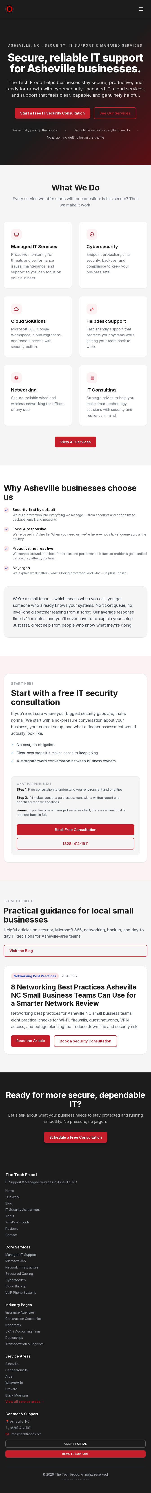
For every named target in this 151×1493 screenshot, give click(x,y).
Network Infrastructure (21, 1267)
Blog (8, 1203)
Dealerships (14, 1338)
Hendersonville (16, 1370)
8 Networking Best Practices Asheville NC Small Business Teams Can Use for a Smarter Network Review (74, 995)
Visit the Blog (21, 950)
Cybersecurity (15, 1280)
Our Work (12, 1197)
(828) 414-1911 (75, 843)
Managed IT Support (20, 1255)
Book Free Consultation (75, 829)
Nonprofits (13, 1325)
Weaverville (14, 1383)
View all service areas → (24, 1402)
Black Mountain (16, 1395)
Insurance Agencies (20, 1312)
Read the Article (30, 1040)
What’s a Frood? (17, 1222)
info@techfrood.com (26, 1434)
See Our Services (115, 113)
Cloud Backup (15, 1286)
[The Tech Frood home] (11, 9)
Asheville (12, 1364)
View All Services (75, 442)
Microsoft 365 (15, 1261)
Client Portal (75, 1443)
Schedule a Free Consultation (75, 1137)
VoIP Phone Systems (20, 1292)
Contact (11, 1235)
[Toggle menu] (141, 9)
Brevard (11, 1389)
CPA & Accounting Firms (22, 1331)
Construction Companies (23, 1319)
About (9, 1216)
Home (9, 1191)
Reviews (11, 1228)
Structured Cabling (19, 1273)
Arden (9, 1376)
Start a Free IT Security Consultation (52, 113)
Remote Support (75, 1454)
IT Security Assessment (22, 1209)
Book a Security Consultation (85, 1041)
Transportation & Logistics (24, 1344)
